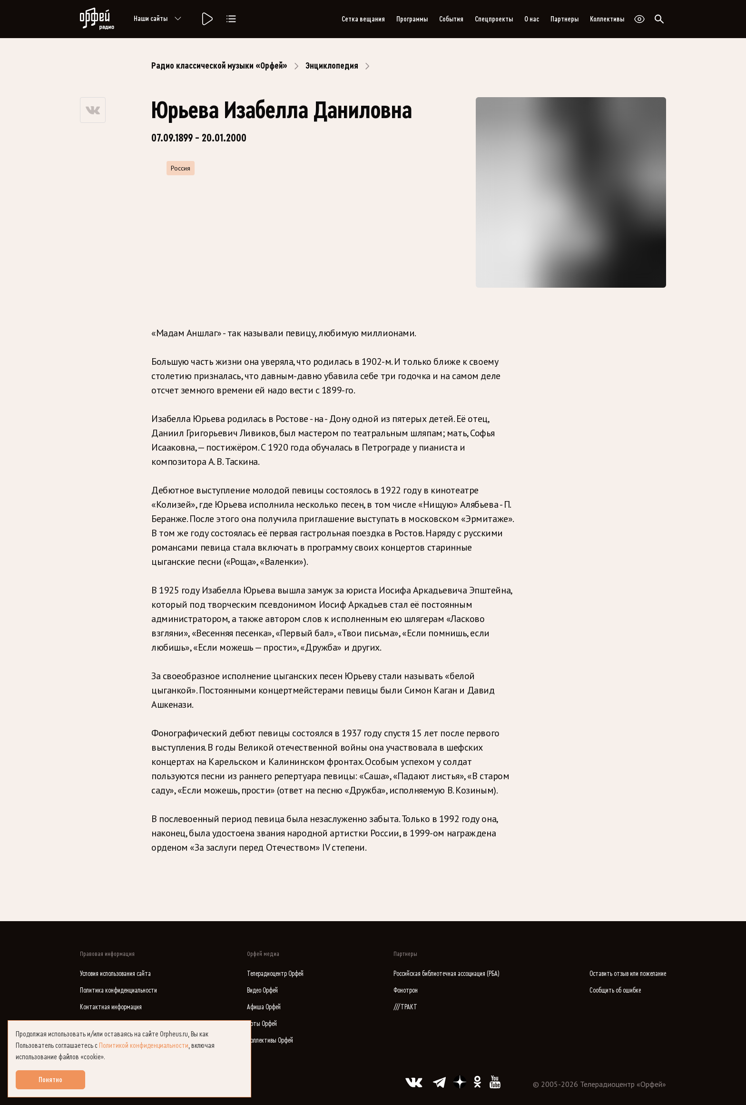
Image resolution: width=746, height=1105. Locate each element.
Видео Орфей (262, 990)
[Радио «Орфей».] (206, 19)
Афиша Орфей (264, 1007)
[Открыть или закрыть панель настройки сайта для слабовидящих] (639, 19)
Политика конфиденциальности (118, 990)
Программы (412, 19)
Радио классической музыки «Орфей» (219, 65)
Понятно (50, 1080)
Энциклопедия (331, 65)
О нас (531, 19)
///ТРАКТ (405, 1007)
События (451, 19)
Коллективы (607, 19)
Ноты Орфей (262, 1023)
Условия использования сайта (115, 973)
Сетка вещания (363, 19)
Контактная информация (111, 1007)
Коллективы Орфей (270, 1040)
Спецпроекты (494, 19)
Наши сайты (159, 19)
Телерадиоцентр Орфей (275, 973)
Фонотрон (405, 990)
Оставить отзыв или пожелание (627, 973)
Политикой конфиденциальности (143, 1045)
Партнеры (564, 19)
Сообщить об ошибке (615, 990)
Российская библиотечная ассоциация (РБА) (446, 973)
